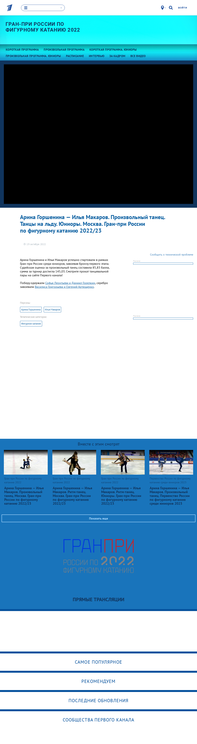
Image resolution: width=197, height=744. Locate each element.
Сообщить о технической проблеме (171, 254)
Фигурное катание (31, 323)
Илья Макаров (52, 309)
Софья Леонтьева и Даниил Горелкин (70, 283)
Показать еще (98, 518)
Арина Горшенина (31, 309)
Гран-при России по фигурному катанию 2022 (43, 27)
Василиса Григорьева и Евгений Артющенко (64, 287)
